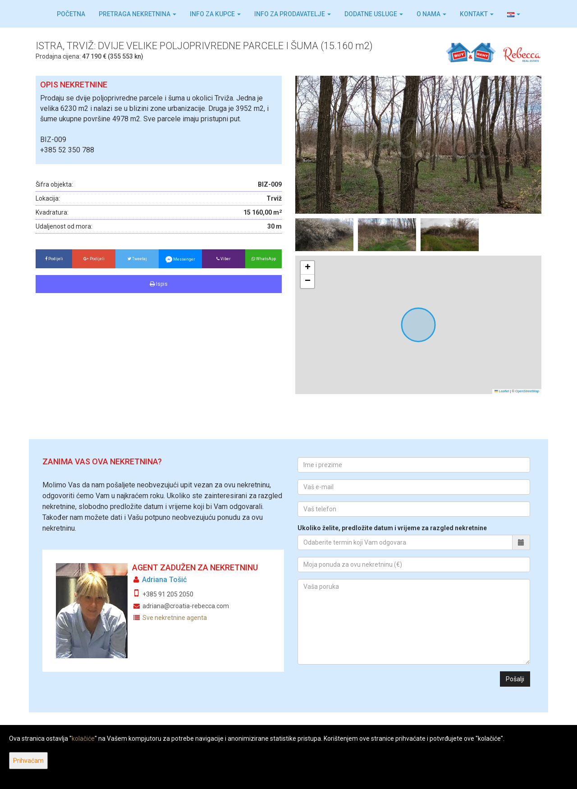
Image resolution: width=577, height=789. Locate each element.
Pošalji (515, 679)
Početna (71, 14)
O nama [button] (431, 14)
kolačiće (83, 738)
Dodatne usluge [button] (373, 14)
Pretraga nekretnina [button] (137, 14)
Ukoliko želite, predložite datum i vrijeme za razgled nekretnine (392, 528)
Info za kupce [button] (215, 14)
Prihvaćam (28, 760)
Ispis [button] (159, 284)
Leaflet (502, 391)
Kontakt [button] (477, 14)
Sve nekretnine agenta (174, 617)
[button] (513, 14)
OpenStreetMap (527, 391)
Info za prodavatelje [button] (292, 14)
